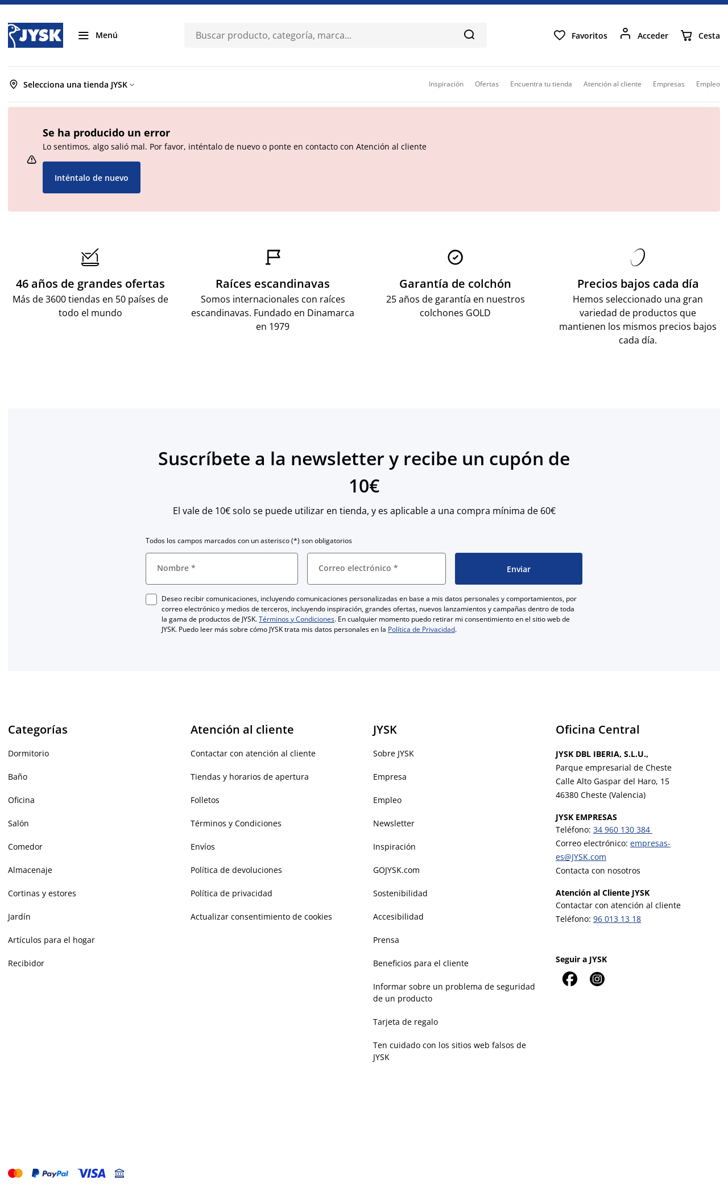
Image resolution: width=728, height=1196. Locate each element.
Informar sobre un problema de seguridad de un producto (454, 992)
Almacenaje (30, 869)
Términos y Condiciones (296, 619)
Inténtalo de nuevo (92, 177)
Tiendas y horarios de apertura (250, 776)
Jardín (19, 916)
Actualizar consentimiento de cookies (261, 916)
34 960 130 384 (622, 829)
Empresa (390, 776)
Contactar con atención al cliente (253, 753)
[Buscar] (468, 34)
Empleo (387, 799)
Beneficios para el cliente (421, 963)
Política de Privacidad (421, 629)
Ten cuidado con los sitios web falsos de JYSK (449, 1051)
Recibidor (26, 963)
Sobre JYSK (393, 753)
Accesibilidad (398, 916)
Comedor (25, 846)
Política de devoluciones (236, 869)
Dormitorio (28, 753)
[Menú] (97, 35)
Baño (17, 776)
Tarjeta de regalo (405, 1021)
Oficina (21, 799)
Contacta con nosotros (598, 870)
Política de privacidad (231, 893)
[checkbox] (151, 599)
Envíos (203, 846)
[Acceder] (643, 35)
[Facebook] (569, 978)
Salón (18, 823)
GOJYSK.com (396, 869)
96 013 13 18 (617, 918)
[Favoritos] (580, 35)
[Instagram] (596, 978)
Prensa (386, 939)
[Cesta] (700, 35)
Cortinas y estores (42, 893)
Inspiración (394, 846)
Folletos (205, 799)
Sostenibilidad (400, 893)
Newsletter (394, 823)
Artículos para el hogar (51, 939)
